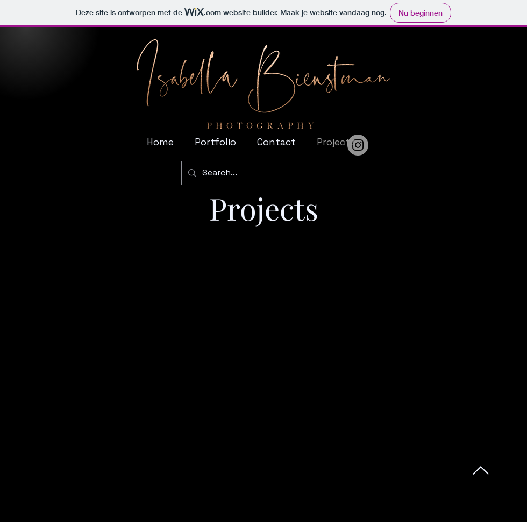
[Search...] (262, 173)
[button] (213, 142)
